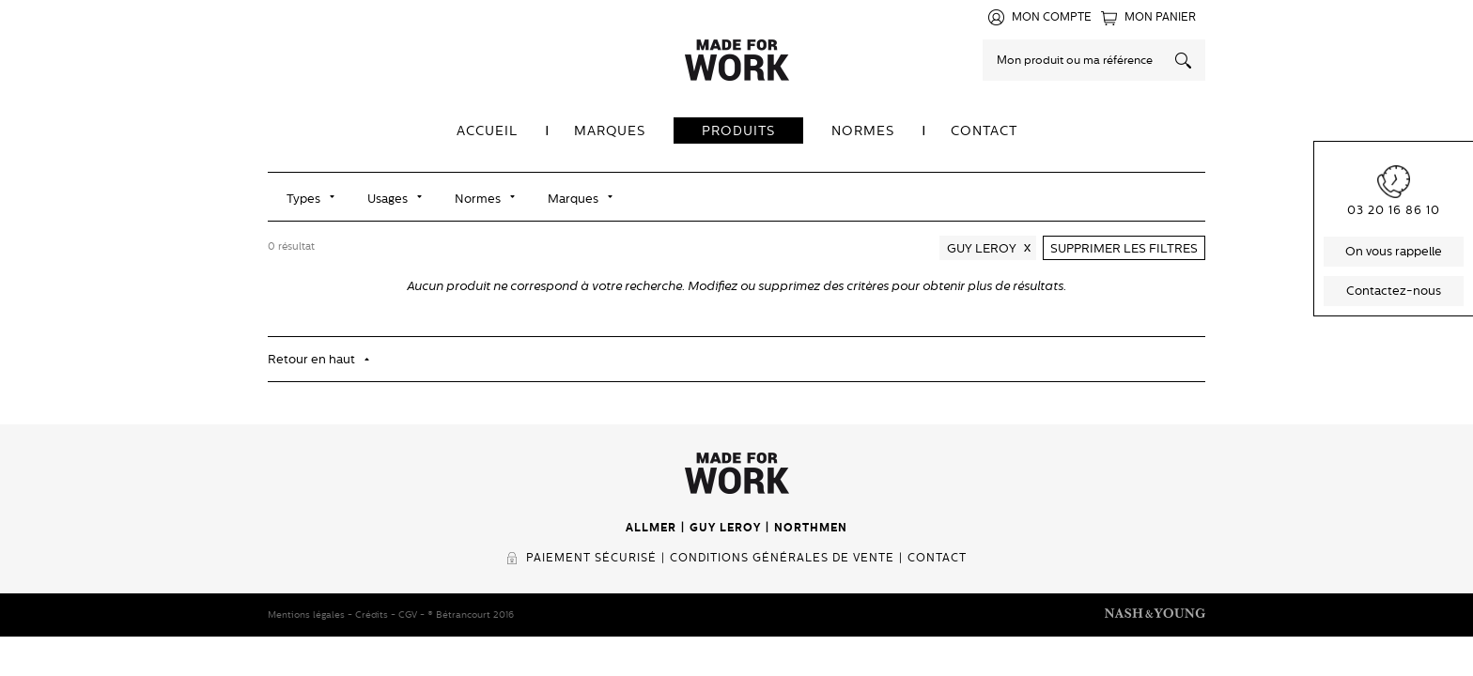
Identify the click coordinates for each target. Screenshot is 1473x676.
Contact (984, 130)
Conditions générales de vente (782, 557)
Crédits (371, 614)
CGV (407, 614)
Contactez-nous (1393, 291)
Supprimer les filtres (1124, 248)
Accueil (487, 130)
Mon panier (1160, 16)
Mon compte (1052, 16)
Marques (609, 130)
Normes (862, 130)
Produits (738, 130)
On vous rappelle (1393, 251)
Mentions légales (306, 614)
